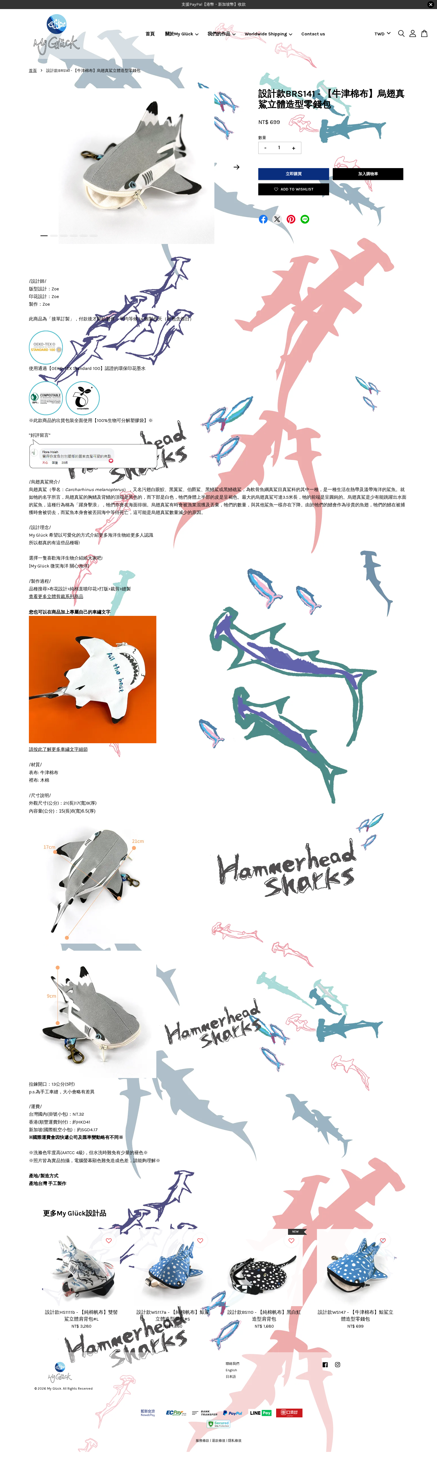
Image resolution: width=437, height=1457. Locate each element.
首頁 (150, 34)
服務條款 (202, 1441)
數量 (262, 137)
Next (236, 167)
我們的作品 (222, 34)
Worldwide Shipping (268, 34)
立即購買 (294, 174)
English (231, 1370)
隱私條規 (235, 1441)
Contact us (313, 34)
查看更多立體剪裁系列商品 (56, 596)
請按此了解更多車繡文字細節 (58, 749)
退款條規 (218, 1441)
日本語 (231, 1377)
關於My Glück (182, 34)
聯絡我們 (232, 1364)
